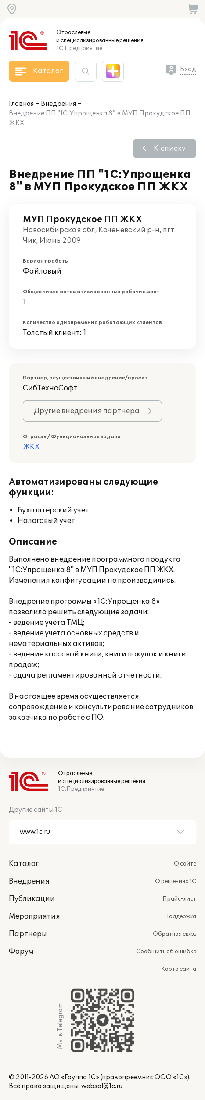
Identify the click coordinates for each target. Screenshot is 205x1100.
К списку (170, 148)
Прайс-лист (179, 898)
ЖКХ (31, 447)
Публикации (32, 898)
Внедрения (58, 104)
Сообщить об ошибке (166, 951)
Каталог (24, 863)
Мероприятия (34, 916)
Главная (21, 104)
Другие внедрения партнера (87, 411)
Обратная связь (174, 934)
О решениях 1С (175, 881)
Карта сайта (178, 969)
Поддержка (180, 916)
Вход (188, 69)
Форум (21, 951)
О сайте (185, 863)
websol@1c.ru (101, 1086)
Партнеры (28, 934)
